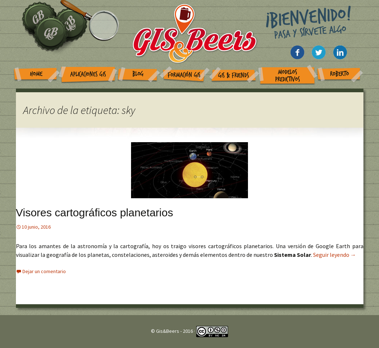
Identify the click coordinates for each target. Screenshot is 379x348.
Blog (138, 74)
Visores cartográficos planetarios (94, 212)
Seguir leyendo (334, 254)
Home (36, 74)
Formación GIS (184, 75)
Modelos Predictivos (287, 75)
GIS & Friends (233, 75)
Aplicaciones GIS (88, 74)
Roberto (339, 74)
